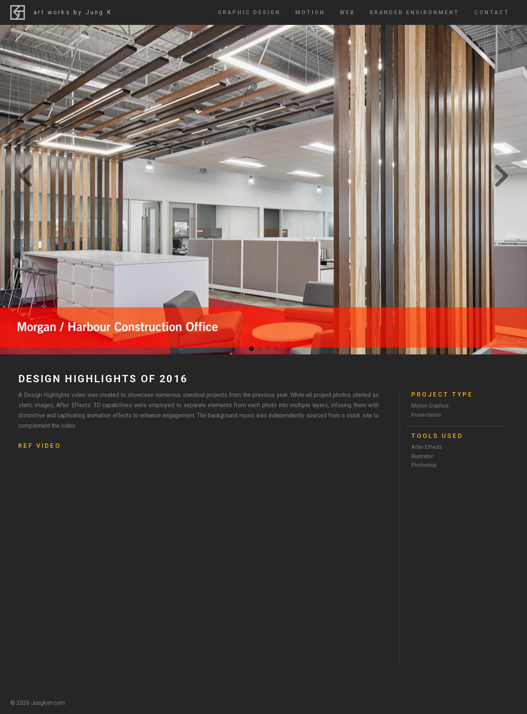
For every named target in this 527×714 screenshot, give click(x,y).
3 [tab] (267, 348)
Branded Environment (414, 12)
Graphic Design (249, 12)
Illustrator (422, 456)
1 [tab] (251, 348)
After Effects (426, 447)
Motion (310, 12)
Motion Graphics (430, 406)
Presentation (426, 415)
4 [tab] (275, 348)
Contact (491, 12)
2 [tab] (259, 348)
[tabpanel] (263, 189)
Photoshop (424, 465)
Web (347, 12)
